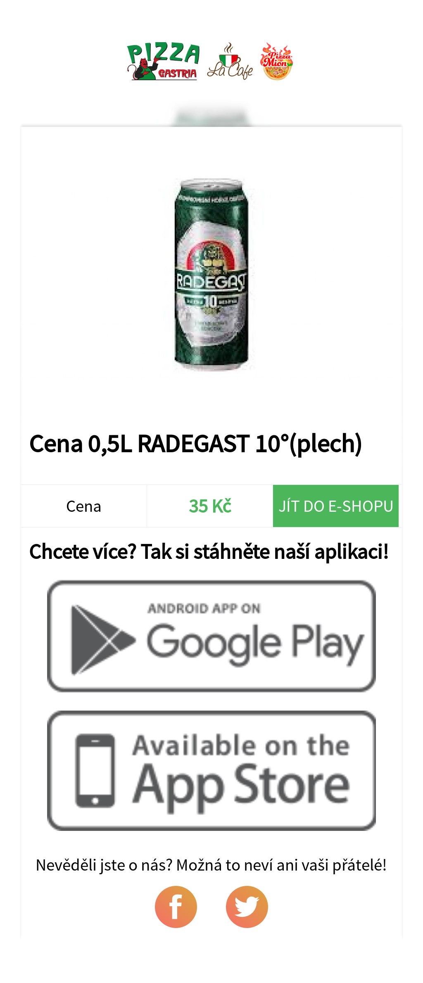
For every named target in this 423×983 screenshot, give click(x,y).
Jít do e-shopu (336, 505)
